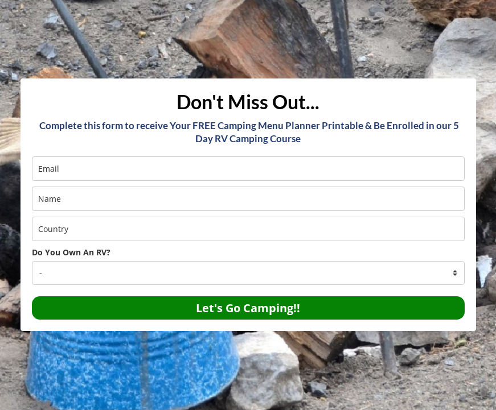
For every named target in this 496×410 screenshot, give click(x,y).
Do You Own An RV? (71, 252)
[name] (248, 199)
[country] (248, 229)
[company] (248, 273)
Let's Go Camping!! (248, 308)
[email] (248, 168)
